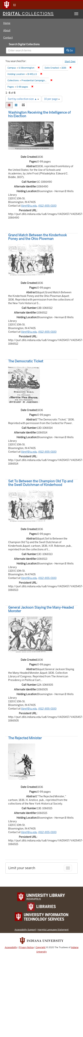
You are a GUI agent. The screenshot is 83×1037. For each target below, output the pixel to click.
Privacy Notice (26, 947)
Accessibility (11, 947)
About (6, 30)
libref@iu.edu (29, 205)
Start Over (70, 61)
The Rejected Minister (25, 738)
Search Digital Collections (24, 44)
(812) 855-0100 (47, 205)
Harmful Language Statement (53, 929)
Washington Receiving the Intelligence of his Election (39, 114)
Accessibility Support (25, 929)
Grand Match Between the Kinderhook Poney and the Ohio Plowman (37, 237)
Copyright (41, 947)
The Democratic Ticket (25, 361)
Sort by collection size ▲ (23, 99)
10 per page (52, 99)
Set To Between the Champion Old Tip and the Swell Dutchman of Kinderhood (40, 483)
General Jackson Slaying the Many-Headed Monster (41, 609)
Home (6, 23)
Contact (8, 37)
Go (69, 50)
